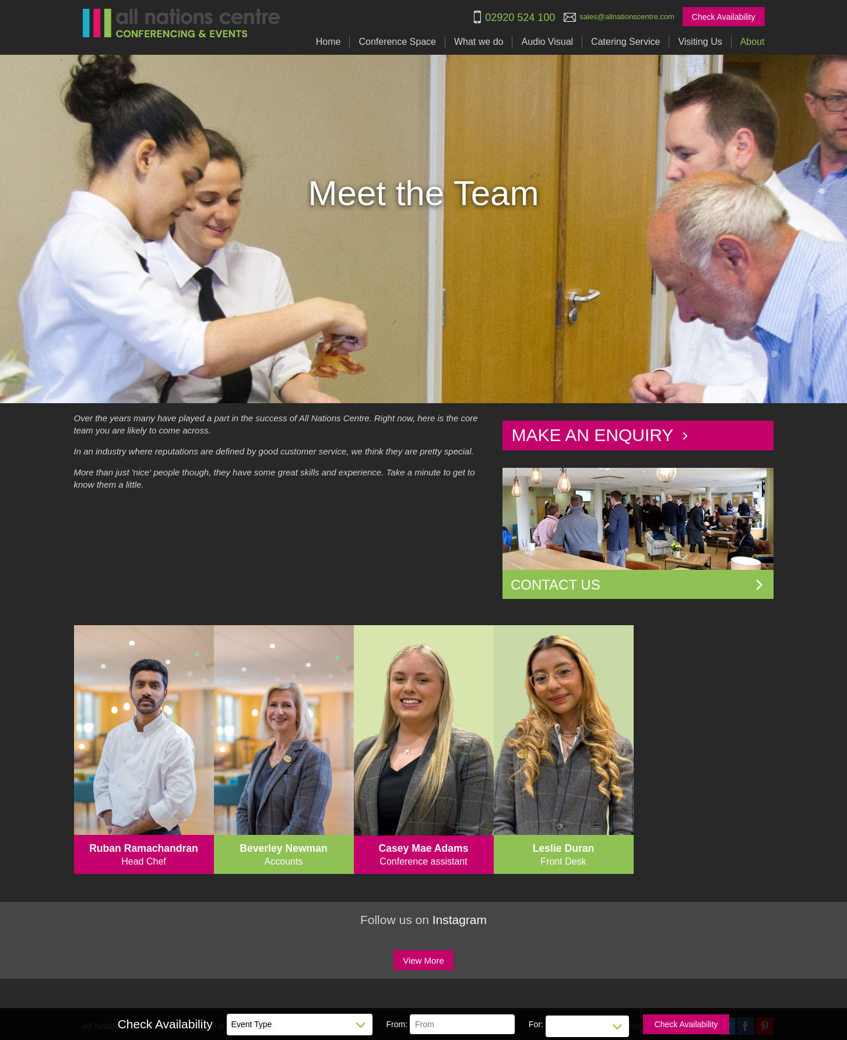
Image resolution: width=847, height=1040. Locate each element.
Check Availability (723, 17)
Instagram (460, 919)
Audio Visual (547, 42)
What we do (478, 42)
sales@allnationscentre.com (626, 16)
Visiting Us (700, 42)
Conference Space (397, 42)
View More (423, 960)
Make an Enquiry (601, 435)
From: (397, 1024)
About (752, 42)
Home (328, 42)
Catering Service (625, 42)
